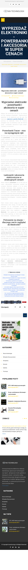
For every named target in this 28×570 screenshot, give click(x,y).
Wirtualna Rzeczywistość (9, 357)
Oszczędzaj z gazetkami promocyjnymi (14, 280)
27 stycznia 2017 (13, 412)
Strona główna (7, 61)
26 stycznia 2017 (13, 403)
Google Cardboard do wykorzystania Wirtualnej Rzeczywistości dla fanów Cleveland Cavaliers (14, 295)
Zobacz (4, 433)
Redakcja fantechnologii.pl (18, 95)
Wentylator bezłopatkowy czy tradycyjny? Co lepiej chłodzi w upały (14, 275)
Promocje (5, 371)
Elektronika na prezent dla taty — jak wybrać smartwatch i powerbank (14, 284)
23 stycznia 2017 (13, 387)
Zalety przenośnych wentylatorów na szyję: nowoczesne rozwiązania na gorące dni (14, 278)
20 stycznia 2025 (6, 95)
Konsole (5, 364)
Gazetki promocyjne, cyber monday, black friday (14, 282)
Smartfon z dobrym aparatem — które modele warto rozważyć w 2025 (14, 291)
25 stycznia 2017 (13, 396)
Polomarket (5, 485)
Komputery (5, 360)
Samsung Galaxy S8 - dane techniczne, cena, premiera (14, 288)
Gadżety (5, 367)
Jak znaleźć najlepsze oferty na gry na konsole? (14, 287)
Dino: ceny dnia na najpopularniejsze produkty (14, 293)
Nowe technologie (17, 61)
